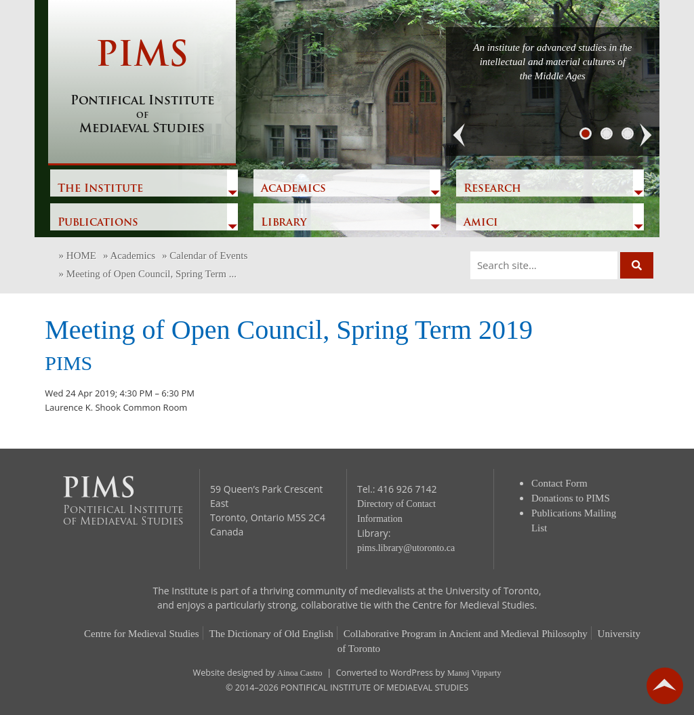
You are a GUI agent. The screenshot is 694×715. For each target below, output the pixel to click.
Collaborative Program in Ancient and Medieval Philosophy (466, 633)
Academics (293, 189)
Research (492, 189)
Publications (98, 223)
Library (283, 223)
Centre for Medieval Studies (141, 633)
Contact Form (559, 483)
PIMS (142, 88)
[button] (459, 135)
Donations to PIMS (570, 498)
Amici (481, 223)
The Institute (100, 189)
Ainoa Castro (300, 673)
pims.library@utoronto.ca (406, 548)
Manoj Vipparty (474, 673)
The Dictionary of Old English (271, 633)
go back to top (665, 686)
